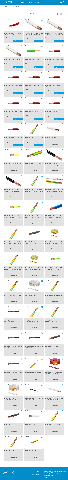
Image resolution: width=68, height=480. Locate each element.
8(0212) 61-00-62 (59, 473)
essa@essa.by (50, 472)
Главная (5, 6)
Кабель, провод (16, 6)
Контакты (36, 2)
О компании (29, 2)
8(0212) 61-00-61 (55, 1)
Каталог (22, 2)
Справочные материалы (34, 473)
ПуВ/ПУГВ (22, 6)
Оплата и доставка (36, 474)
